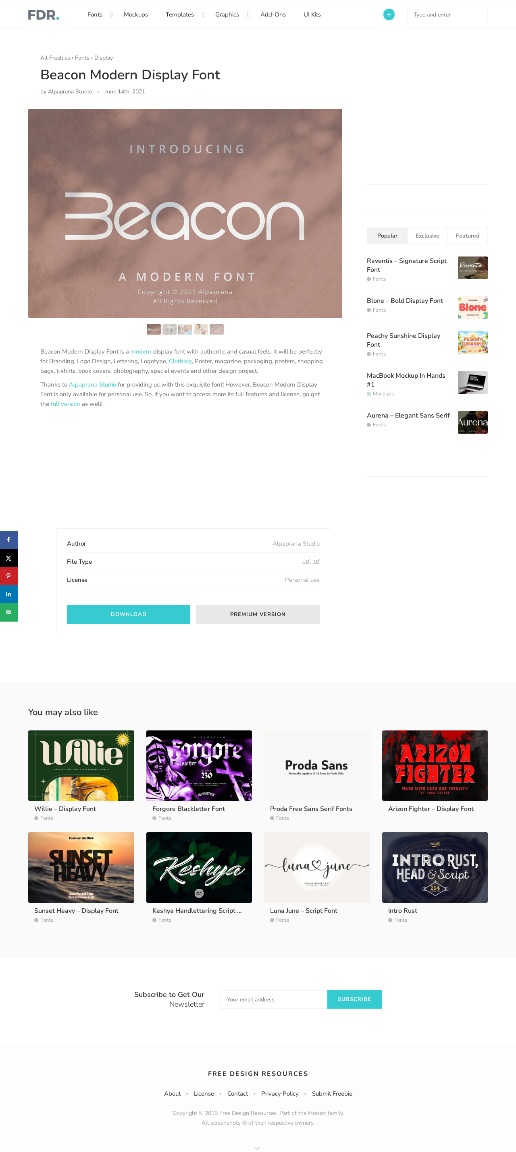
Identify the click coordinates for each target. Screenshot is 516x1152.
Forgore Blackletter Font (188, 809)
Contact (237, 1094)
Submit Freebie (332, 1094)
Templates (180, 14)
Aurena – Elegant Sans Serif (408, 415)
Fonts (94, 14)
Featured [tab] (467, 236)
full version (65, 404)
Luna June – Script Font (303, 910)
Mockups (136, 14)
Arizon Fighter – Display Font (431, 809)
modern (141, 351)
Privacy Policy (280, 1094)
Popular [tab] (387, 236)
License (204, 1094)
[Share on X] (9, 558)
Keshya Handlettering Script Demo (203, 910)
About (172, 1094)
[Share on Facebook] (9, 540)
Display (103, 58)
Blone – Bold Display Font (405, 300)
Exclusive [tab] (427, 236)
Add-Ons (273, 14)
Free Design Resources (258, 1073)
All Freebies (55, 58)
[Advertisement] (100, 475)
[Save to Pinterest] (9, 576)
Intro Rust (402, 910)
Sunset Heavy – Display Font (76, 910)
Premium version (258, 614)
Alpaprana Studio (92, 385)
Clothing (180, 361)
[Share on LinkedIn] (9, 594)
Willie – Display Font (65, 809)
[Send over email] (9, 612)
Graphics (227, 14)
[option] (185, 213)
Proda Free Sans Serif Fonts (311, 809)
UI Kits (312, 14)
